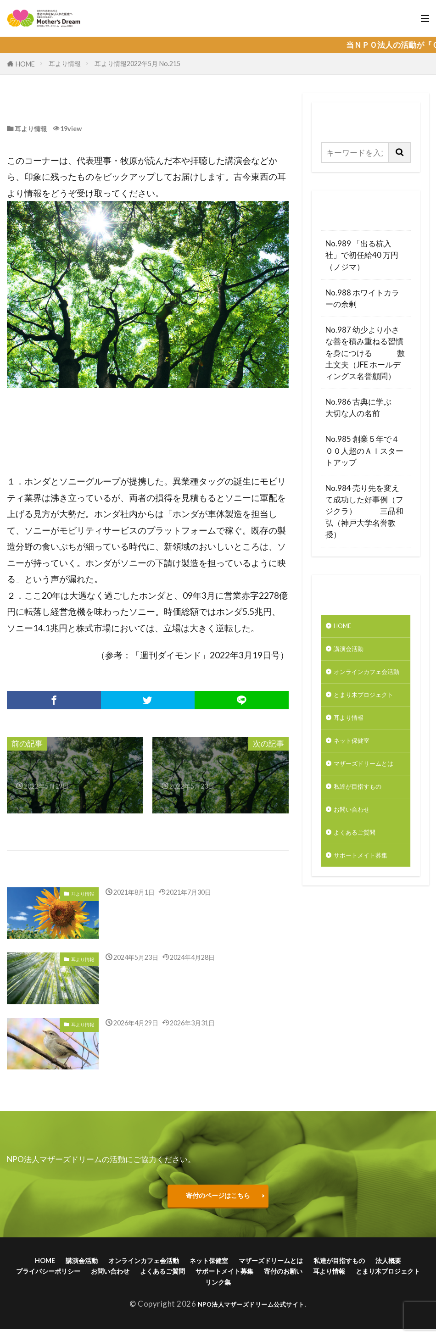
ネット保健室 (357, 779)
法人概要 (43, 1275)
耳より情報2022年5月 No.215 (137, 63)
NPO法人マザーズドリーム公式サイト (251, 1310)
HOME (25, 64)
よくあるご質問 (361, 894)
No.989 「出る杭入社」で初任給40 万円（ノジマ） (361, 255)
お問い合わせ (357, 868)
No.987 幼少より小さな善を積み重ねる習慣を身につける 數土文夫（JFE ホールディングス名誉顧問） (365, 353)
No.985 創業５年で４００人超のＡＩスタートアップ (364, 450)
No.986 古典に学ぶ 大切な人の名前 (365, 407)
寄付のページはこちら (218, 1196)
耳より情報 (65, 63)
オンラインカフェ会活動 (365, 684)
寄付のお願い (385, 1275)
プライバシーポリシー (109, 1275)
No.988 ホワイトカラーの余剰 (362, 298)
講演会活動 (353, 653)
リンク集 (287, 1288)
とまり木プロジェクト (365, 722)
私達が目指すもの (365, 842)
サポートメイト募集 (369, 919)
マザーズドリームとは (365, 810)
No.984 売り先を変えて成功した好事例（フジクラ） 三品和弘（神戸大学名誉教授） (364, 511)
